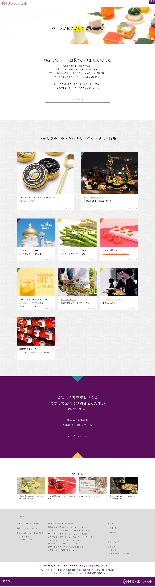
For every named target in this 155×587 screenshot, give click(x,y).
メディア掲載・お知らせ (119, 554)
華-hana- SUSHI (25, 541)
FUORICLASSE (137, 582)
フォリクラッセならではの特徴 (60, 524)
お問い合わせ (113, 543)
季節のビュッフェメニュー (28, 529)
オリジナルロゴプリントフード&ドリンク (65, 541)
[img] (4, 582)
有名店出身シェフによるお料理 (30, 534)
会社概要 (111, 547)
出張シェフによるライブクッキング (63, 544)
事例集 (110, 524)
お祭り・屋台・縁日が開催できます (63, 551)
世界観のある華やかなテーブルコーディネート (67, 528)
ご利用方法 (112, 529)
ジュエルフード (24, 537)
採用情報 (112, 551)
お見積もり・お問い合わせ (140, 8)
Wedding (112, 534)
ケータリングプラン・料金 (28, 524)
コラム (110, 538)
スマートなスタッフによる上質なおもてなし (66, 548)
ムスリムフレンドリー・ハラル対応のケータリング (69, 531)
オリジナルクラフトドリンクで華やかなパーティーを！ (71, 538)
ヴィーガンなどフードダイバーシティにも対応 (67, 535)
